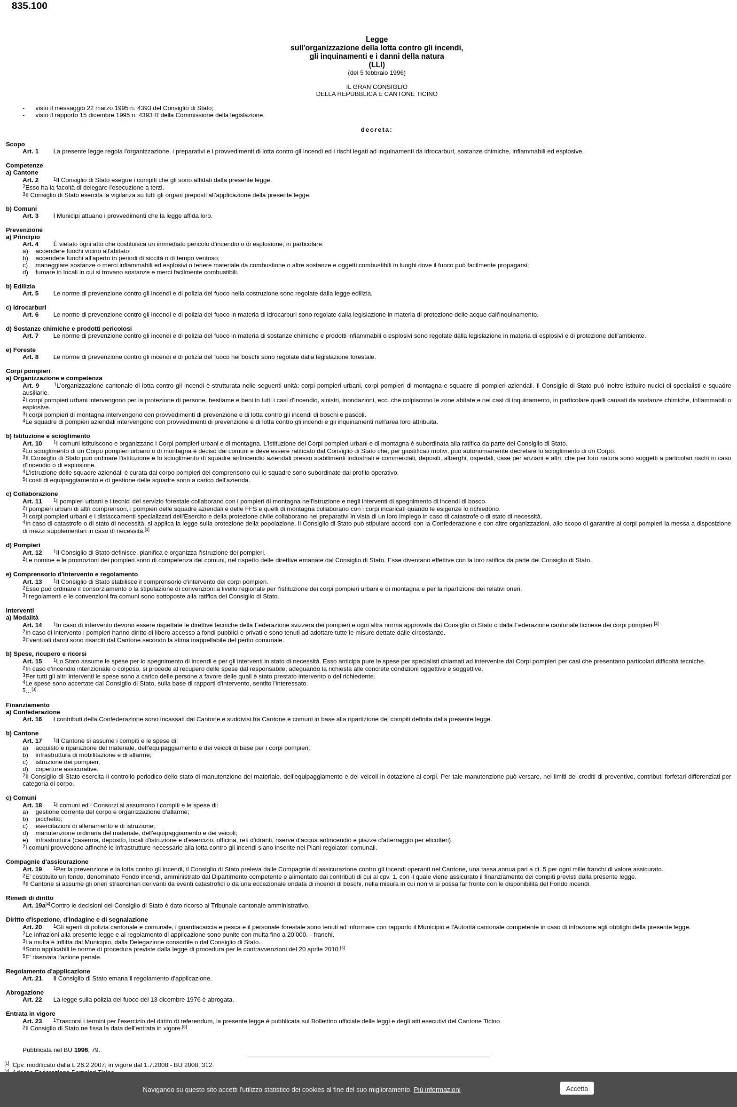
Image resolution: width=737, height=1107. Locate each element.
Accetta (577, 1088)
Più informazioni (437, 1089)
